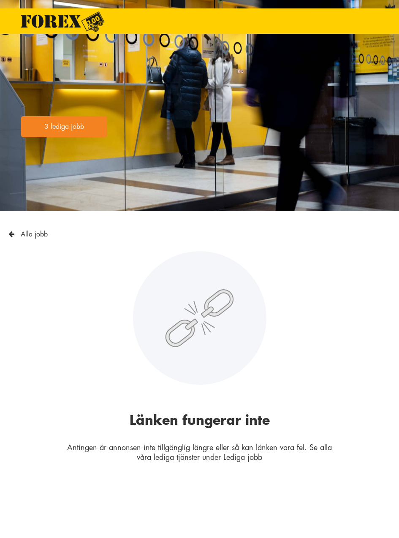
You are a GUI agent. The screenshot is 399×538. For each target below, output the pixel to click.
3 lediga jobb (64, 126)
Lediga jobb (242, 457)
